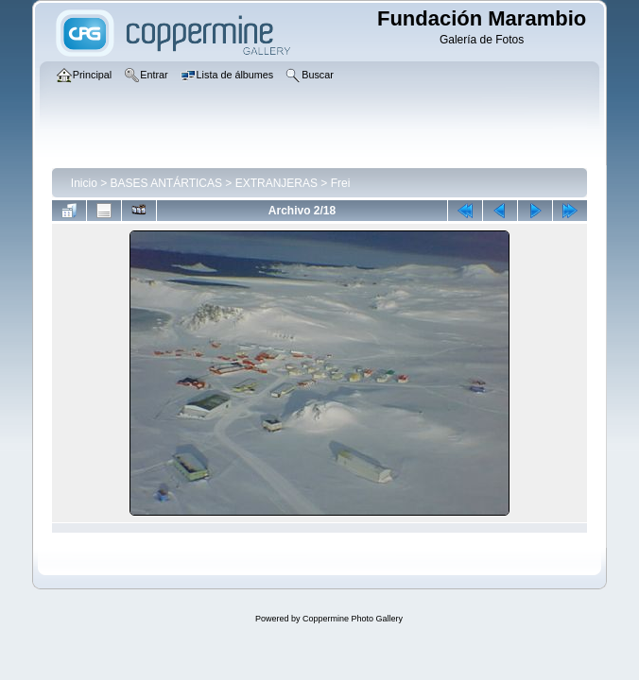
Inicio (84, 183)
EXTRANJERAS (276, 183)
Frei (341, 183)
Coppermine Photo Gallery (352, 618)
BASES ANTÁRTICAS (166, 183)
